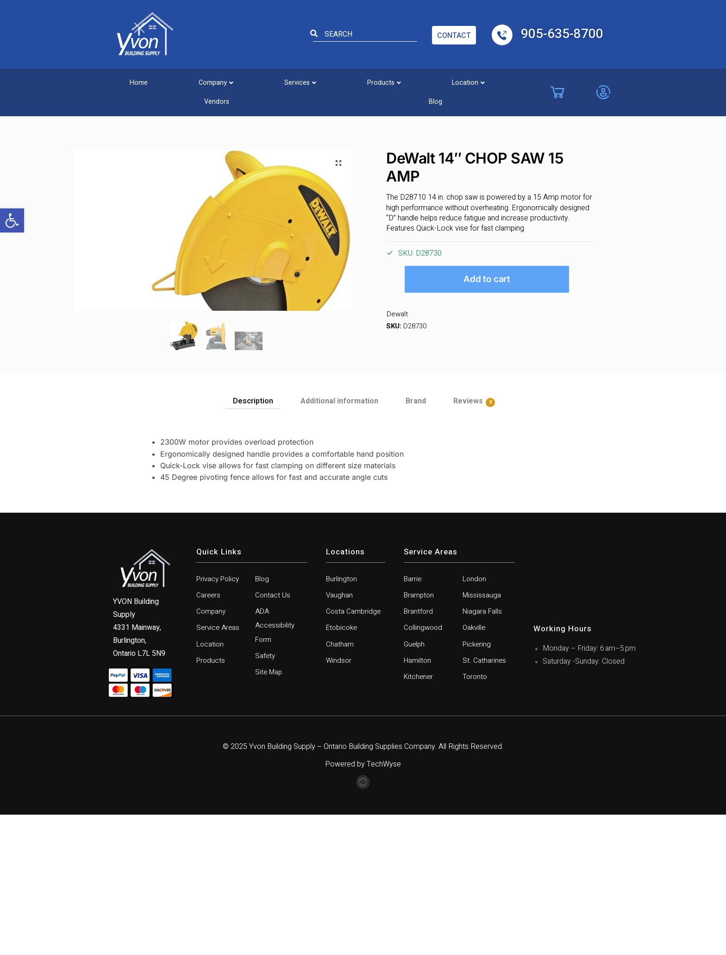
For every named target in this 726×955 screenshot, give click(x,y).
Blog (518, 80)
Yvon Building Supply (282, 886)
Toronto (475, 816)
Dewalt (397, 314)
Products (330, 80)
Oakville (475, 765)
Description (253, 535)
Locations (345, 686)
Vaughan (339, 730)
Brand (416, 535)
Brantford (419, 748)
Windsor (339, 799)
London (475, 713)
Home (130, 80)
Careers (208, 730)
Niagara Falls (483, 748)
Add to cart (486, 279)
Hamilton (418, 799)
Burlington (342, 713)
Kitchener (419, 816)
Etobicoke (343, 765)
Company (192, 80)
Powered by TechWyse (363, 904)
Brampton (420, 730)
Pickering (478, 782)
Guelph (415, 782)
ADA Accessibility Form (275, 762)
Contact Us (273, 730)
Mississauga (482, 730)
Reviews (468, 536)
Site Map (269, 811)
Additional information (339, 535)
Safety (265, 794)
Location (399, 80)
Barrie (413, 713)
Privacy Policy (219, 713)
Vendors (464, 80)
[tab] (253, 533)
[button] (12, 220)
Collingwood (424, 765)
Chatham (340, 782)
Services (261, 80)
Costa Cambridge (354, 748)
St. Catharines (484, 799)
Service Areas (219, 765)
